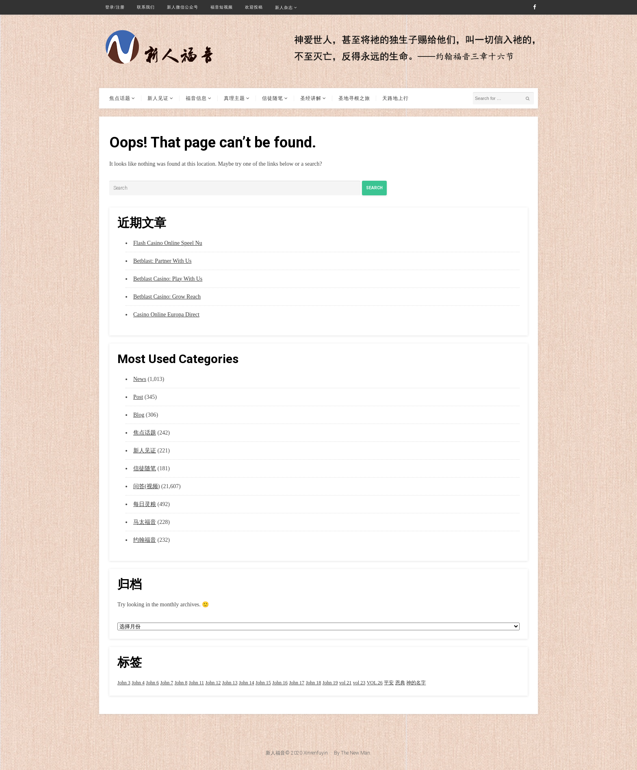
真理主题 (234, 98)
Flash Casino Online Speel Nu (167, 243)
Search (374, 188)
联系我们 (146, 7)
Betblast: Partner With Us (162, 261)
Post (138, 397)
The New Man (355, 753)
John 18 (313, 683)
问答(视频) (146, 486)
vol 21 (345, 683)
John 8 (181, 683)
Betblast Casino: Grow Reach (167, 297)
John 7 (166, 683)
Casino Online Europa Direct (166, 314)
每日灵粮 (144, 504)
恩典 (400, 683)
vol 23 (359, 683)
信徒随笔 (272, 98)
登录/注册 (115, 7)
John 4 (138, 683)
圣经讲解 (310, 98)
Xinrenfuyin (315, 753)
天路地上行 (395, 98)
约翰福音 (144, 540)
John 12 (213, 683)
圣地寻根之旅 (354, 98)
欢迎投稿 (254, 7)
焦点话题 (119, 98)
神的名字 (416, 683)
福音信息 (196, 98)
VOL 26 (375, 683)
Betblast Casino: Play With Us (167, 279)
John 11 (196, 683)
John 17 (296, 683)
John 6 (152, 683)
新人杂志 (284, 7)
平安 (389, 683)
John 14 (246, 683)
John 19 (330, 683)
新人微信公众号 (182, 7)
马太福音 (144, 522)
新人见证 (158, 98)
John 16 (280, 683)
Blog (138, 415)
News (139, 379)
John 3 (123, 683)
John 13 (230, 683)
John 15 (263, 683)
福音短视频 (221, 7)
